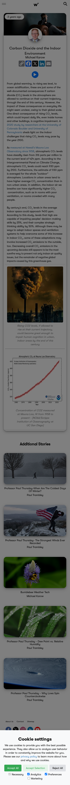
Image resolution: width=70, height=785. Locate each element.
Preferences (53, 774)
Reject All (57, 768)
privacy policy (29, 756)
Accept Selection (35, 768)
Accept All (12, 768)
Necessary (16, 774)
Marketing (35, 778)
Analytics (34, 774)
